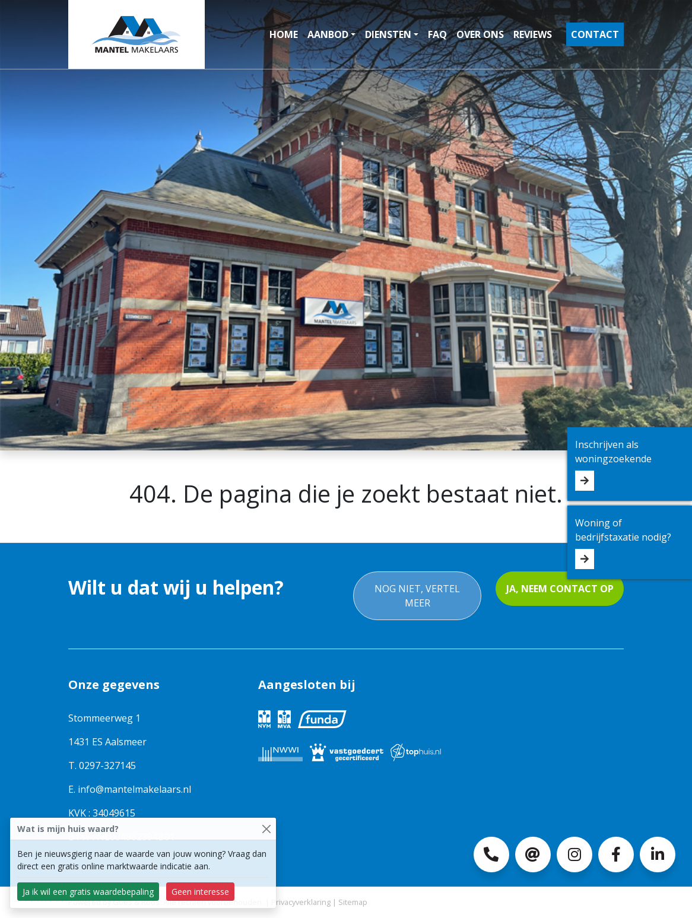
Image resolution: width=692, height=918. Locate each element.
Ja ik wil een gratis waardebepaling (88, 891)
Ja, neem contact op (560, 588)
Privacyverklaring (301, 902)
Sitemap (352, 902)
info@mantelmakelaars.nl (134, 789)
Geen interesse (200, 891)
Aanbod (327, 34)
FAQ (437, 34)
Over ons (480, 34)
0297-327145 (107, 765)
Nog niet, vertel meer (417, 595)
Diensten (388, 34)
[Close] (266, 828)
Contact (595, 34)
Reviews (532, 34)
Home (283, 34)
